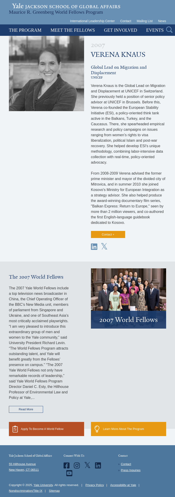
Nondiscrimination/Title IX (25, 490)
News (162, 21)
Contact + (108, 234)
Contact (125, 21)
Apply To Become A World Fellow (38, 429)
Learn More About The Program (119, 429)
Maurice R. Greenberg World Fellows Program (56, 11)
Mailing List (145, 21)
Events (155, 30)
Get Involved (120, 30)
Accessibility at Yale (123, 485)
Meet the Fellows (73, 30)
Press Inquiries (131, 470)
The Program (25, 30)
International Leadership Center (92, 21)
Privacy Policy (94, 485)
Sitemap (54, 490)
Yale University (43, 485)
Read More (26, 409)
